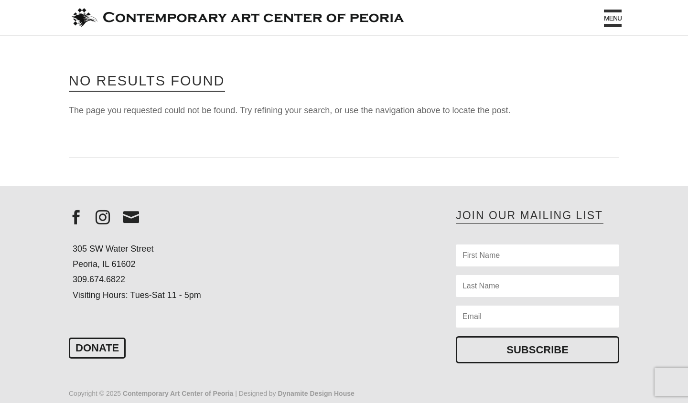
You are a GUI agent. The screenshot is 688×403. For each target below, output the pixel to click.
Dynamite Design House (316, 393)
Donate (97, 348)
